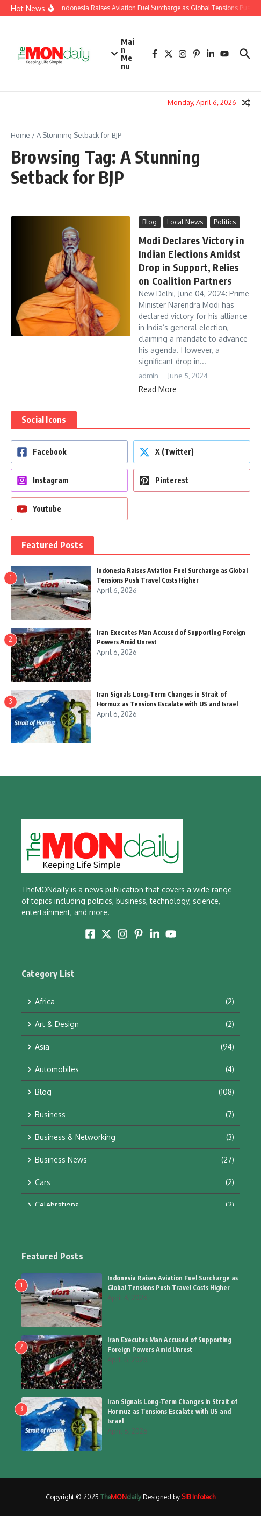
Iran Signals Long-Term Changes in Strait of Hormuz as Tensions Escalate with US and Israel (172, 1411)
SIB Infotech (198, 1497)
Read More (158, 389)
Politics (225, 221)
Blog (149, 221)
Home (20, 135)
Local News (185, 221)
